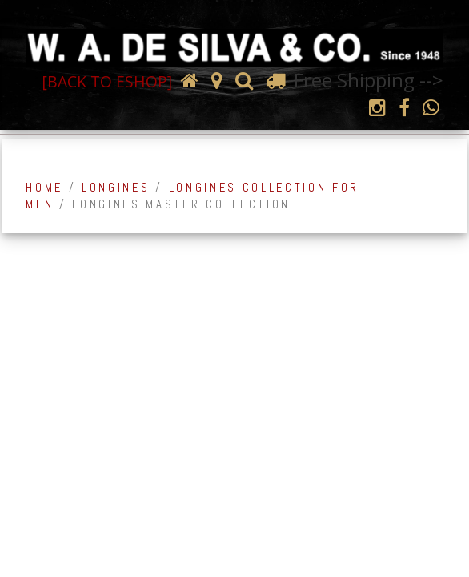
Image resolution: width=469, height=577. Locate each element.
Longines (116, 187)
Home (44, 187)
